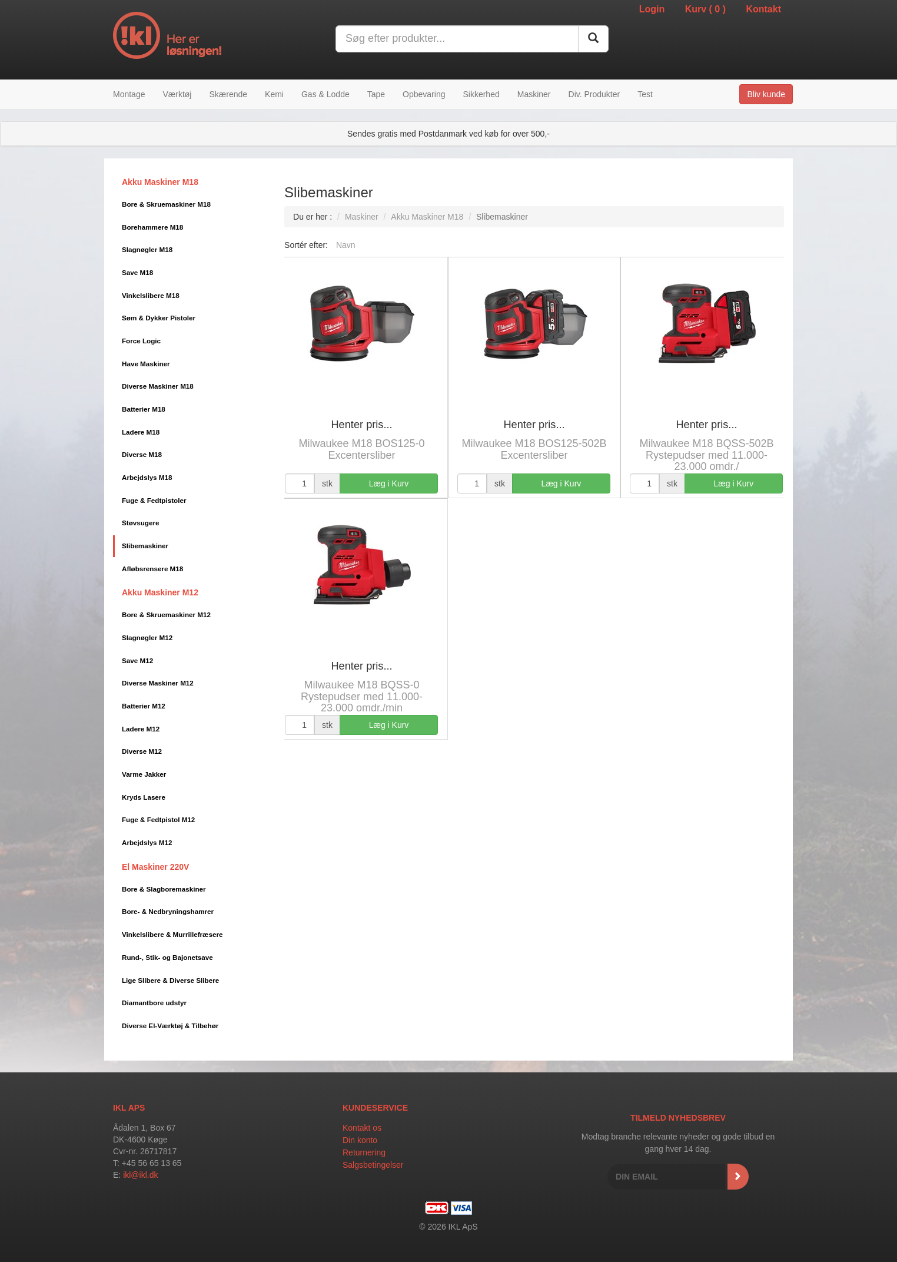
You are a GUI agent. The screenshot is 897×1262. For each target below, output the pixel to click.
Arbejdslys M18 (147, 477)
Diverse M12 (142, 751)
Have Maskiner (146, 363)
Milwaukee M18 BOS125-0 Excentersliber (361, 449)
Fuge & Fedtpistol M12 (158, 819)
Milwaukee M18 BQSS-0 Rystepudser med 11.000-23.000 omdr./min (362, 696)
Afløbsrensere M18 (152, 568)
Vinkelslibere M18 (151, 295)
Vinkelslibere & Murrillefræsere (172, 934)
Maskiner (534, 94)
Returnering (364, 1152)
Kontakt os (362, 1127)
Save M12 (137, 660)
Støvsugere (140, 522)
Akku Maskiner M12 (160, 592)
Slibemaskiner (145, 545)
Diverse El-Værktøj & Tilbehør (170, 1025)
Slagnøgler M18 (147, 249)
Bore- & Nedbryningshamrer (168, 911)
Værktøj (176, 94)
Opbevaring (424, 94)
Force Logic (141, 341)
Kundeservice (375, 1107)
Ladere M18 (141, 432)
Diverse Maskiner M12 (158, 683)
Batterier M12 (143, 706)
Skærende (228, 94)
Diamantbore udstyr (154, 1002)
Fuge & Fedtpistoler (154, 500)
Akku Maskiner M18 (160, 182)
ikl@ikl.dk (140, 1175)
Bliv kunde (766, 94)
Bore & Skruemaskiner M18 (166, 204)
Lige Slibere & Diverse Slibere (170, 980)
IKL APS (129, 1107)
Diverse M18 (142, 454)
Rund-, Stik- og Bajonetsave (167, 957)
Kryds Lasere (143, 797)
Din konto (360, 1140)
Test (645, 94)
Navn (346, 245)
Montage (129, 94)
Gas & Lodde (325, 94)
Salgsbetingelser (373, 1165)
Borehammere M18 (152, 227)
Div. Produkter (594, 94)
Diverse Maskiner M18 (158, 386)
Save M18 (137, 272)
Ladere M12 (141, 729)
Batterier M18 (143, 409)
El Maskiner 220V (155, 867)
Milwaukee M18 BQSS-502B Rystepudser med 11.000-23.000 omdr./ (706, 455)
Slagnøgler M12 (147, 637)
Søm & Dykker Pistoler (158, 318)
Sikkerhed (481, 94)
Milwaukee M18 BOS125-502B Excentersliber (533, 449)
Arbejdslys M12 (147, 842)
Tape (376, 94)
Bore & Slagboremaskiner (164, 889)
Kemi (274, 94)
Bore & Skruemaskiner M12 (166, 614)
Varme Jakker (144, 774)
